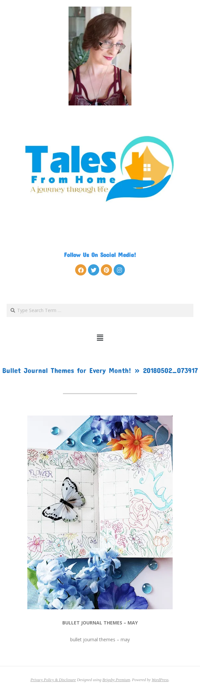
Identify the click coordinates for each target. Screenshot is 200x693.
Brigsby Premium (116, 680)
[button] (100, 338)
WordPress (160, 680)
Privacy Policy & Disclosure (53, 680)
